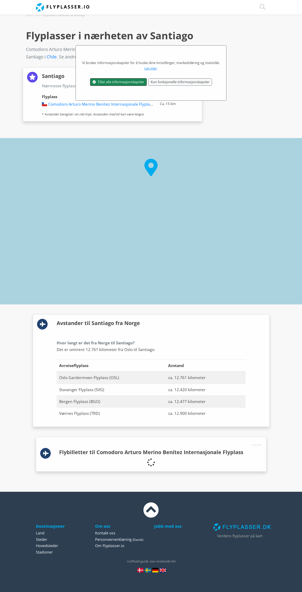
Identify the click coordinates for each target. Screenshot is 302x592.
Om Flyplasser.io (109, 545)
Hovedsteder (47, 545)
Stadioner (44, 552)
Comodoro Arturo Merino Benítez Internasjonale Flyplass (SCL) (106, 104)
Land (40, 532)
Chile (37, 15)
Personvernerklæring (113, 539)
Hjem (29, 15)
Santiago (94, 86)
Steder (41, 539)
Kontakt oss (105, 532)
